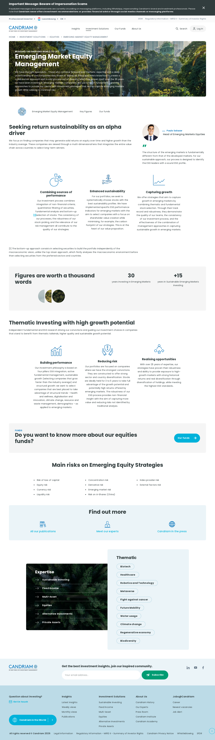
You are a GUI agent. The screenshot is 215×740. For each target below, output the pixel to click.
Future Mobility (130, 607)
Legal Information (63, 733)
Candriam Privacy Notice (160, 733)
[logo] (23, 29)
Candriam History (145, 702)
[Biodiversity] (128, 641)
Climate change (131, 624)
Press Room (142, 711)
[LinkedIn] (188, 668)
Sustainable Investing (110, 702)
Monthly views (69, 711)
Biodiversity (128, 640)
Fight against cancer (134, 599)
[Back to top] (212, 731)
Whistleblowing (185, 733)
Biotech (125, 566)
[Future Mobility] (130, 608)
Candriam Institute (146, 716)
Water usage (128, 616)
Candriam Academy (147, 721)
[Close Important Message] (203, 7)
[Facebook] (203, 668)
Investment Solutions (33, 36)
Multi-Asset (105, 711)
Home (12, 36)
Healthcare (127, 574)
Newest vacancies (182, 707)
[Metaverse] (127, 591)
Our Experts (142, 707)
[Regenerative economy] (135, 632)
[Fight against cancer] (134, 599)
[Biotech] (125, 566)
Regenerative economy (135, 632)
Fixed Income (106, 707)
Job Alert (177, 711)
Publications (68, 716)
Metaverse (127, 591)
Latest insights (69, 702)
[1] (34, 215)
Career (176, 702)
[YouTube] (196, 668)
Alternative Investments (112, 721)
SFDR (199, 733)
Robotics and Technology (137, 583)
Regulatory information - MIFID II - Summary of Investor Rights (109, 733)
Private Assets (106, 726)
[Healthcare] (127, 575)
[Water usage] (128, 616)
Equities (55, 36)
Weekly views (69, 707)
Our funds (183, 437)
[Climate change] (131, 624)
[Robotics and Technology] (137, 583)
